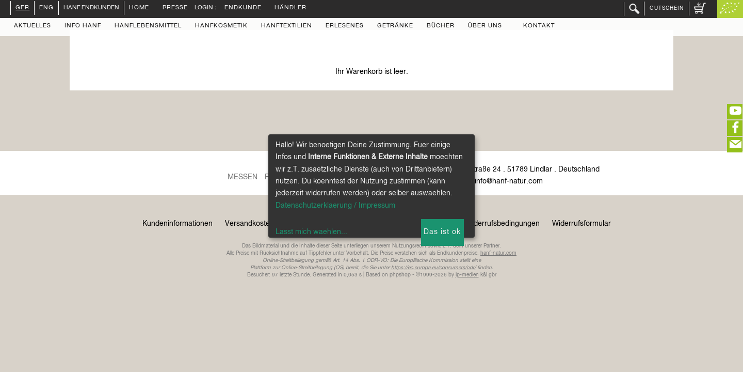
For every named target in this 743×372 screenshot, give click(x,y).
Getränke (395, 26)
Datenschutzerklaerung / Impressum (335, 205)
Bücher (441, 26)
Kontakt (539, 26)
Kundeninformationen (177, 223)
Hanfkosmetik (221, 26)
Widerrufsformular (581, 223)
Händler (290, 8)
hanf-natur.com (498, 253)
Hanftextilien (286, 26)
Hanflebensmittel (148, 26)
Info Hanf (82, 26)
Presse (175, 8)
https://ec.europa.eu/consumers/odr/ (433, 267)
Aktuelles (32, 26)
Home (139, 8)
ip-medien (467, 274)
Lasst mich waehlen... (311, 232)
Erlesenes (345, 26)
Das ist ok (442, 232)
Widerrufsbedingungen (502, 223)
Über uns (485, 26)
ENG (46, 8)
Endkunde (243, 8)
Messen (242, 177)
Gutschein (667, 8)
